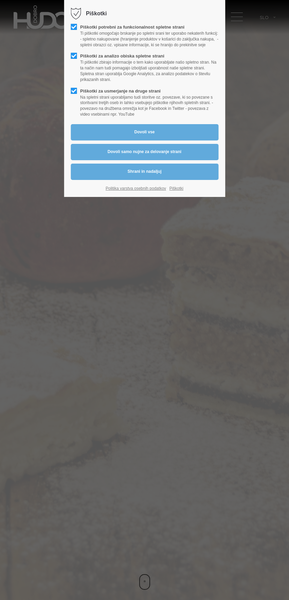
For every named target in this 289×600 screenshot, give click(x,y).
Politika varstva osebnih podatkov (136, 188)
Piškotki (176, 188)
